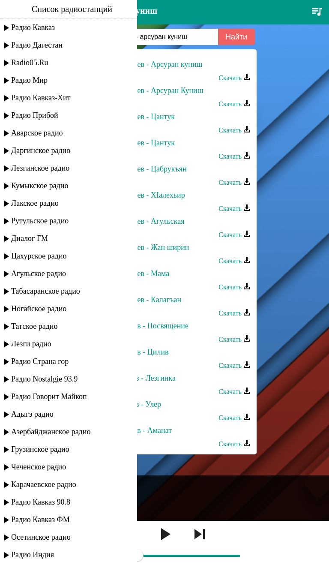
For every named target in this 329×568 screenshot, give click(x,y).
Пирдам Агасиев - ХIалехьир (137, 195)
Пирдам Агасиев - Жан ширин (139, 247)
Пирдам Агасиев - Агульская (137, 221)
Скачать (234, 77)
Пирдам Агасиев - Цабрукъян (138, 169)
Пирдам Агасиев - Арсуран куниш (146, 64)
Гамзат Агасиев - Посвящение (139, 326)
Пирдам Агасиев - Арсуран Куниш (146, 90)
